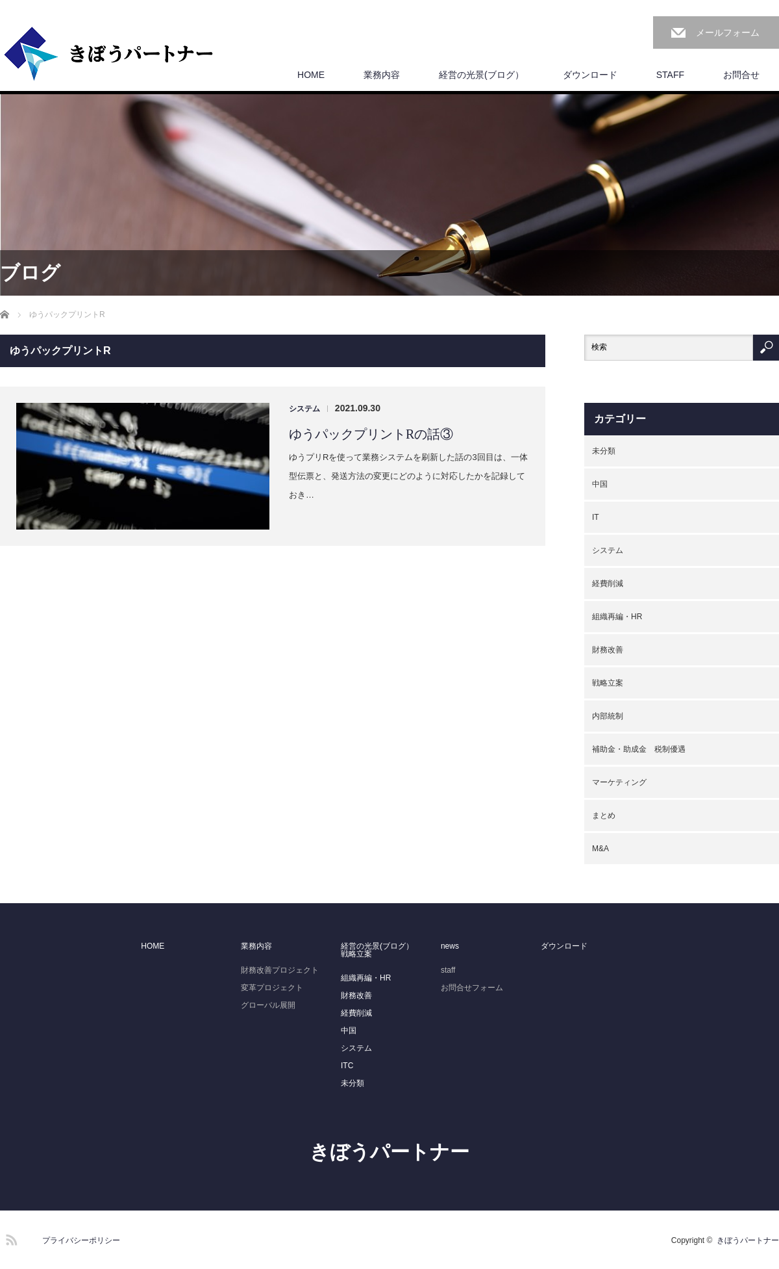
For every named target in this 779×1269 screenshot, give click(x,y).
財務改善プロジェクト (280, 970)
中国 (600, 484)
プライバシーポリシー (81, 1240)
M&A (600, 848)
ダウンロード (590, 75)
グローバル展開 (268, 1005)
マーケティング (619, 782)
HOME (311, 75)
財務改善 (607, 649)
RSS (9, 1238)
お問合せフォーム (472, 988)
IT (595, 517)
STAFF (670, 75)
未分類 (603, 450)
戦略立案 (607, 682)
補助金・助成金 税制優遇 (639, 749)
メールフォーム (728, 32)
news (450, 946)
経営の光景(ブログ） (481, 75)
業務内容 (382, 75)
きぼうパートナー (389, 1151)
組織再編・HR (617, 616)
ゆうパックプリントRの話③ (371, 434)
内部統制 (607, 716)
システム (304, 408)
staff (448, 970)
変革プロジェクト (272, 988)
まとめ (603, 815)
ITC (347, 1066)
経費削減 (607, 583)
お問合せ (741, 75)
